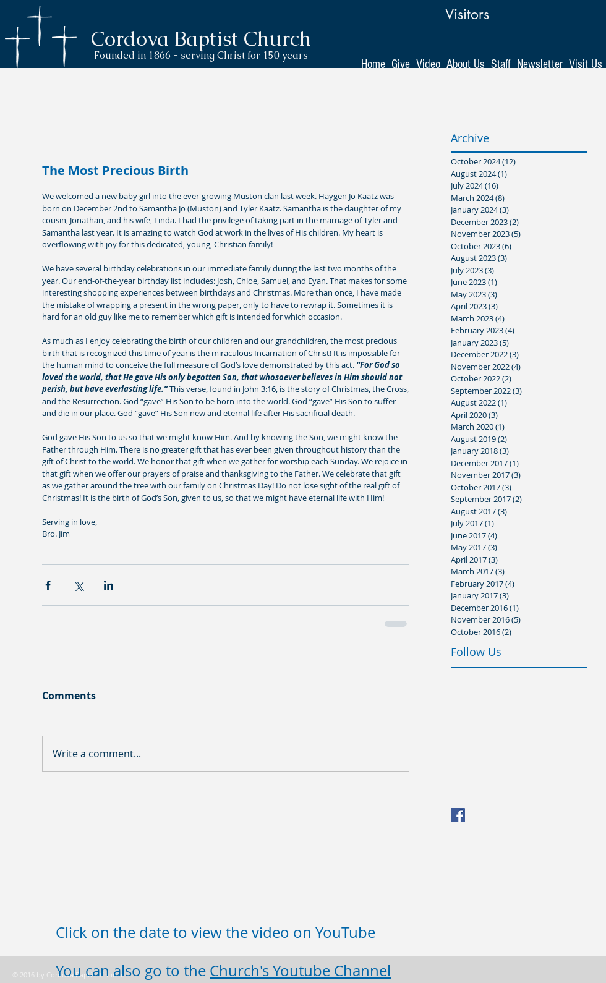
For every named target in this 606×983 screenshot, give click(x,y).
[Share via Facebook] (48, 585)
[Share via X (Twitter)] (78, 585)
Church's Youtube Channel (300, 971)
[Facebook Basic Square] (458, 815)
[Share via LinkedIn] (108, 585)
